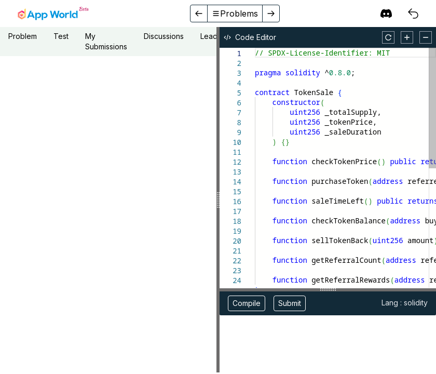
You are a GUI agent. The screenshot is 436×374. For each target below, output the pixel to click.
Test (61, 36)
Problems (235, 13)
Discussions (164, 36)
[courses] (413, 13)
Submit (289, 303)
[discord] (386, 13)
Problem (22, 36)
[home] (52, 13)
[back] (199, 13)
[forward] (270, 13)
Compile (247, 303)
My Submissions (106, 41)
